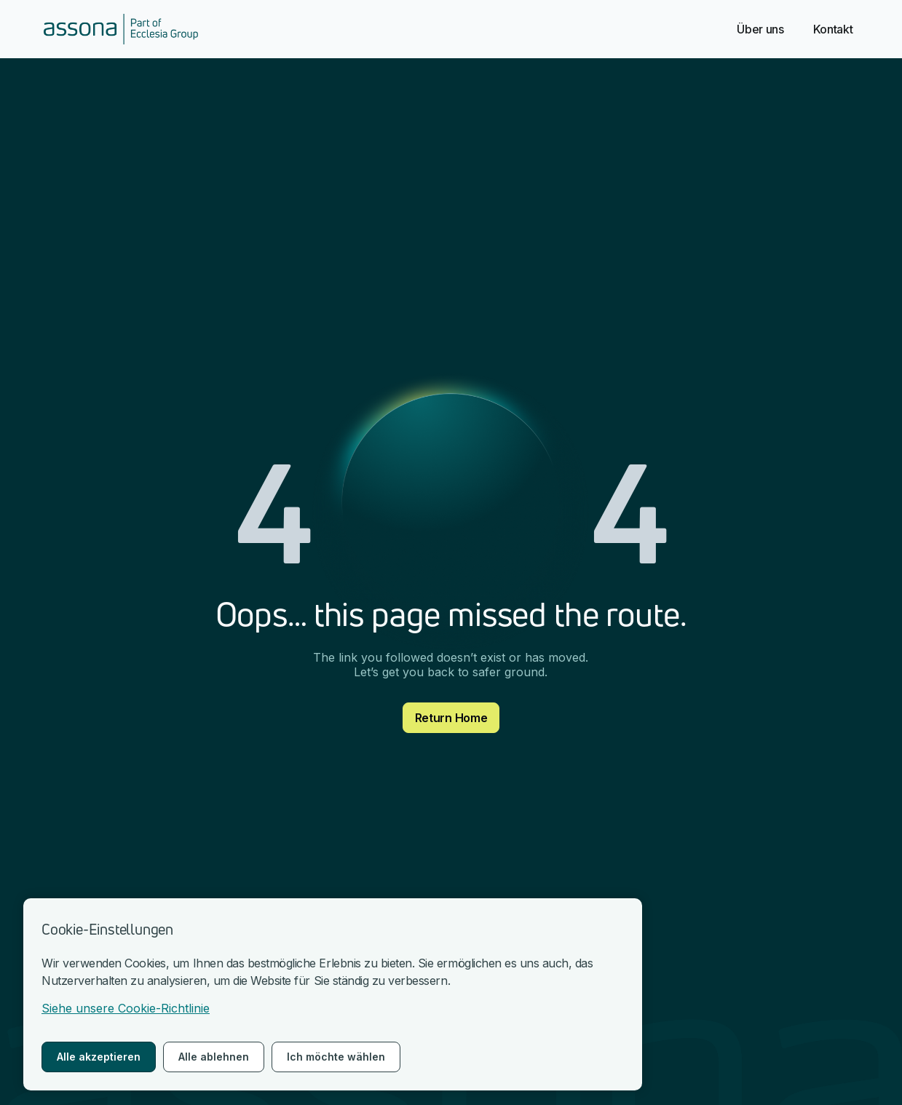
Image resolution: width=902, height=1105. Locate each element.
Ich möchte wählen (336, 1056)
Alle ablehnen (213, 1056)
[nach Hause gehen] (121, 29)
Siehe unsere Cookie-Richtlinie (125, 1008)
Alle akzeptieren (99, 1056)
